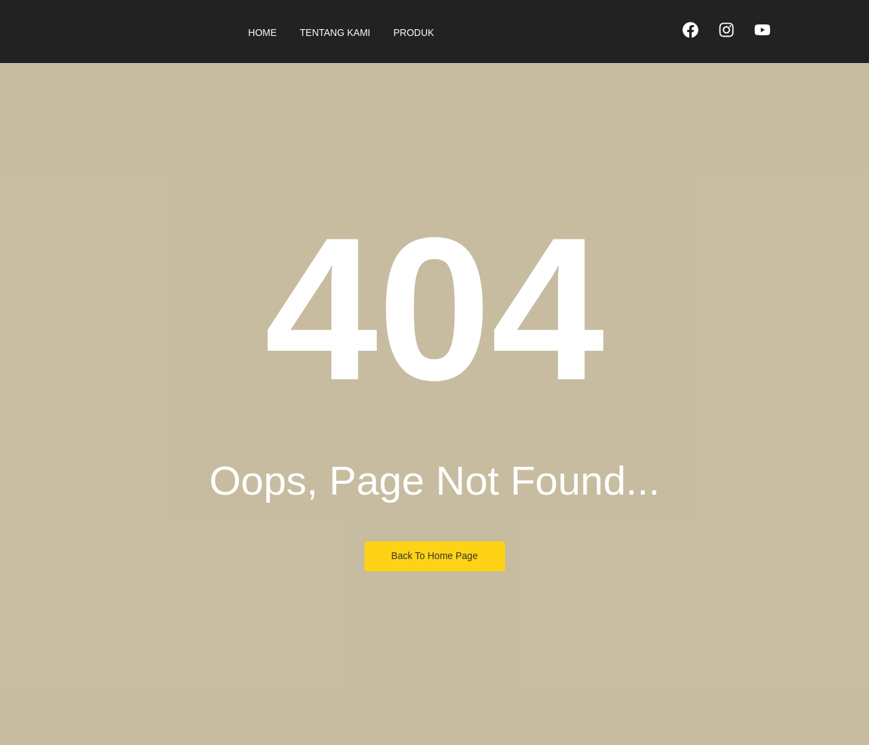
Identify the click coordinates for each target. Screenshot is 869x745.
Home (262, 32)
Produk (413, 32)
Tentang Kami (335, 32)
